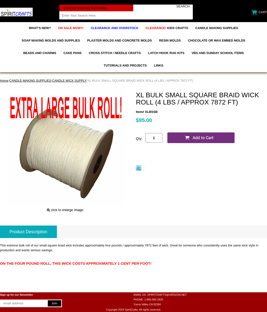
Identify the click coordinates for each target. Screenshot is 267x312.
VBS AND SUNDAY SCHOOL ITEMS (218, 53)
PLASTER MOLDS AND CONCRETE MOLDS (119, 40)
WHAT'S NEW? (40, 28)
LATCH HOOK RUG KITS (166, 53)
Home (4, 80)
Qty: (139, 138)
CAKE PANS (72, 53)
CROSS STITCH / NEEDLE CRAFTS (115, 53)
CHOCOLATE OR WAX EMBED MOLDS (216, 40)
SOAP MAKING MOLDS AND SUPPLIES (51, 40)
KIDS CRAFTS (167, 28)
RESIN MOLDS (170, 40)
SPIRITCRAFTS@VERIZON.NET (167, 294)
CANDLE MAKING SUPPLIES (216, 28)
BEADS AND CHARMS (39, 53)
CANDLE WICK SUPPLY (69, 80)
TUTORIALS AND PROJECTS (125, 65)
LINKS (158, 65)
